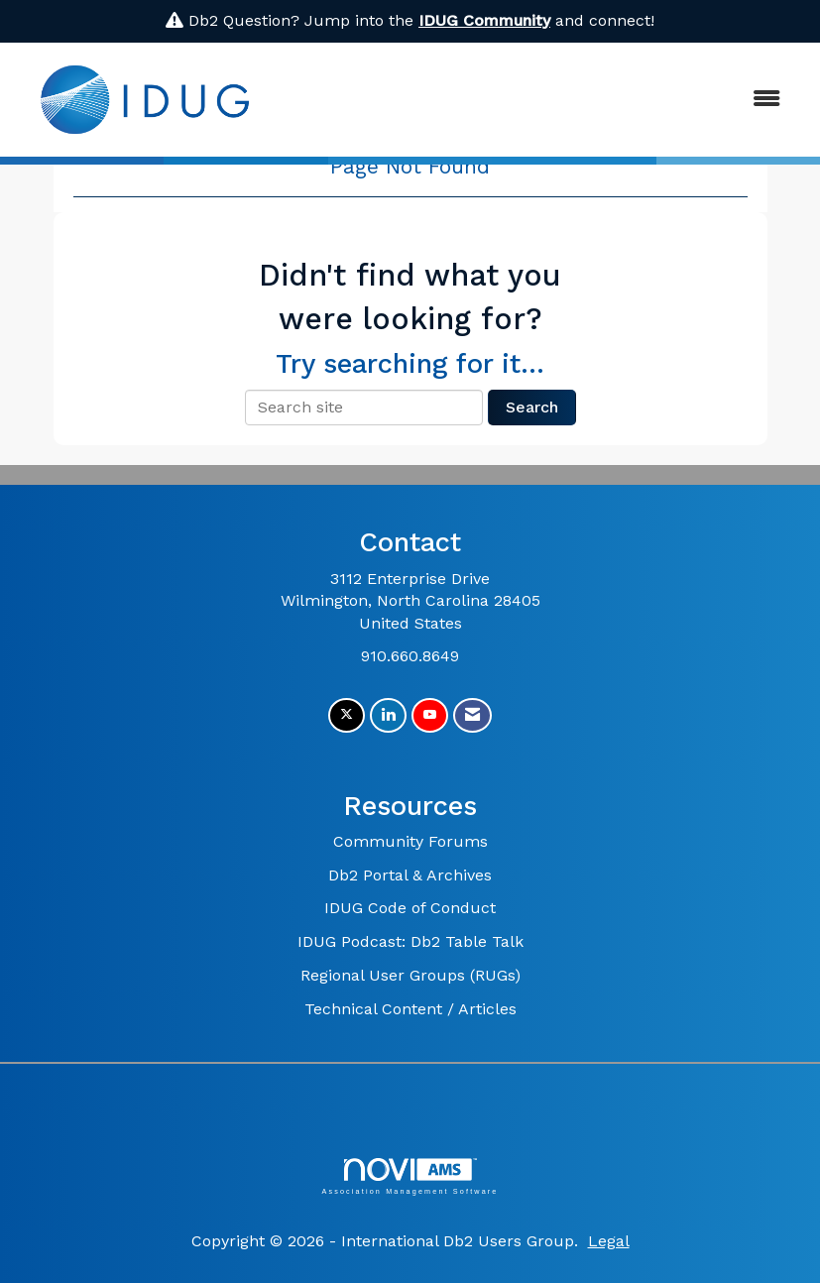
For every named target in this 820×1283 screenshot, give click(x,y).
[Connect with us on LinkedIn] (388, 715)
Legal (609, 1240)
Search (532, 407)
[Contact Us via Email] (472, 715)
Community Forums (410, 841)
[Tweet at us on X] (346, 715)
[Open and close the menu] (537, 99)
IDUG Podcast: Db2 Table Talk (410, 941)
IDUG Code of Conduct (410, 907)
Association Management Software (409, 1176)
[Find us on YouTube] (429, 715)
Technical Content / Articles (410, 1008)
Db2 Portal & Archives (410, 875)
